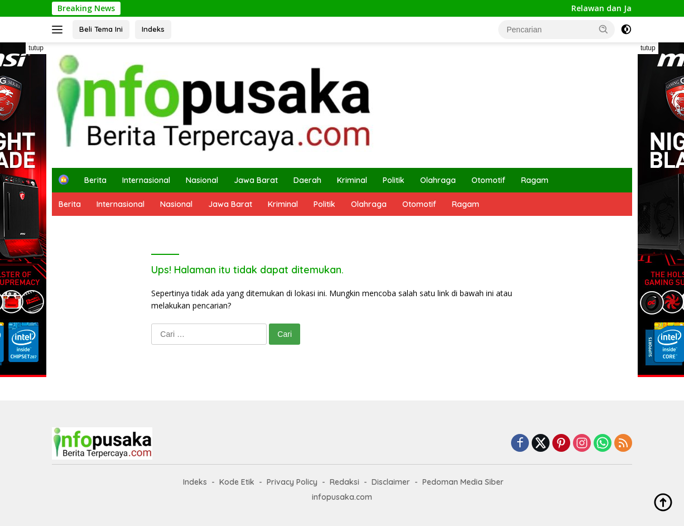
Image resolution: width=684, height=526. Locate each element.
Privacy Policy (292, 482)
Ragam (534, 180)
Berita (95, 180)
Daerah (307, 180)
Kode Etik (236, 482)
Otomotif (488, 180)
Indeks (153, 29)
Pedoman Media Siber (463, 482)
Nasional (202, 180)
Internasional (146, 180)
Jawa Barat (256, 180)
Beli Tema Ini (101, 29)
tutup (36, 48)
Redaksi (344, 482)
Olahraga (438, 180)
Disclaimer (391, 482)
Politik (393, 180)
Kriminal (352, 180)
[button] (604, 29)
